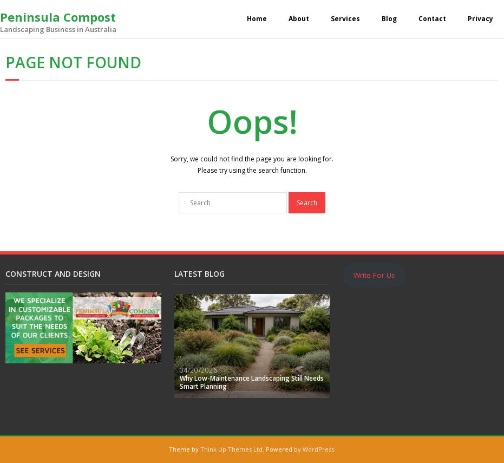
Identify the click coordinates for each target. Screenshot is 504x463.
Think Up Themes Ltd (231, 449)
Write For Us (374, 275)
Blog (389, 18)
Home (257, 18)
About (299, 18)
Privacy (480, 18)
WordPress (318, 449)
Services (345, 18)
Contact (432, 18)
